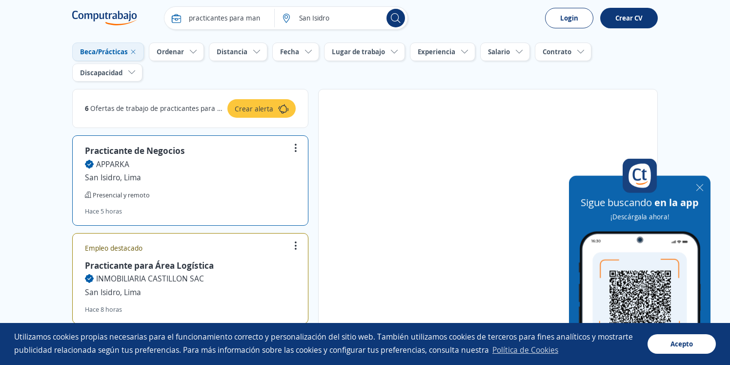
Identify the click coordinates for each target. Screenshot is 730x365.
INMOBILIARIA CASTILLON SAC (150, 278)
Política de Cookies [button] (525, 349)
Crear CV (629, 17)
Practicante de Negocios (135, 150)
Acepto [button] (681, 343)
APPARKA (112, 164)
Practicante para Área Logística (149, 265)
